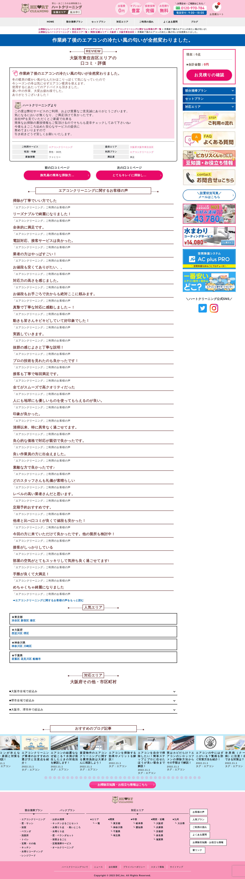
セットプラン (98, 21)
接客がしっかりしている (33, 547)
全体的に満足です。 (29, 227)
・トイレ (24, 838)
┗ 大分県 (179, 822)
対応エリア (193, 106)
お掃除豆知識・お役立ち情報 (208, 841)
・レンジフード (27, 854)
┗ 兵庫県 (158, 826)
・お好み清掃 (57, 818)
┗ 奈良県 (158, 834)
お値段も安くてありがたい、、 (38, 267)
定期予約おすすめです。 (33, 507)
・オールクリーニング (62, 846)
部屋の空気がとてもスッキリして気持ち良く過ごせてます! (61, 561)
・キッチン (25, 846)
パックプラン (67, 809)
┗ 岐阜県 (138, 822)
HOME (50, 21)
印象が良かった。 (27, 414)
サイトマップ (176, 866)
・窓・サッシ (26, 822)
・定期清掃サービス (60, 842)
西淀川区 (17, 632)
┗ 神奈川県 (116, 826)
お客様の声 (198, 810)
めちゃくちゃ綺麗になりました (38, 587)
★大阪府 (17, 629)
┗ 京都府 (158, 830)
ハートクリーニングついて (75, 866)
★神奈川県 (18, 642)
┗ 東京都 (115, 822)
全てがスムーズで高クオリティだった (44, 387)
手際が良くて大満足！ (31, 574)
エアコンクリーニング (61, 147)
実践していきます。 (29, 334)
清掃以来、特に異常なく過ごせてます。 (46, 427)
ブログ (194, 21)
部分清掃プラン (74, 21)
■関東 (111, 818)
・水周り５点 (57, 826)
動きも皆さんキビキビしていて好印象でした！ (51, 321)
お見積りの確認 (209, 75)
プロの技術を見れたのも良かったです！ (46, 361)
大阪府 (133, 147)
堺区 (26, 632)
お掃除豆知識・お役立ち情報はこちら (122, 783)
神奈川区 (17, 645)
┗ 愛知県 (138, 826)
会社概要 (113, 866)
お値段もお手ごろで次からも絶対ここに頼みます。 (55, 294)
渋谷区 (16, 620)
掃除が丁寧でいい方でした (35, 201)
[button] (45, 776)
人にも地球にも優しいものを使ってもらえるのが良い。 (58, 401)
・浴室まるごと (58, 838)
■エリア (94, 818)
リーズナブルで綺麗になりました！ (42, 214)
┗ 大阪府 (158, 822)
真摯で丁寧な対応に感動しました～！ (44, 307)
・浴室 (22, 826)
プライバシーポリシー (134, 866)
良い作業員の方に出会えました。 (40, 454)
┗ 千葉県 (115, 830)
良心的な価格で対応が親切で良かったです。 (49, 441)
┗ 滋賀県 (158, 838)
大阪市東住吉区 (145, 147)
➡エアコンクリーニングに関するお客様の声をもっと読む (48, 600)
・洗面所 (24, 834)
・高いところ (73, 826)
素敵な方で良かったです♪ (34, 467)
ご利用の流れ (146, 21)
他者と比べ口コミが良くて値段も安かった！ (49, 521)
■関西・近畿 (157, 818)
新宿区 (25, 620)
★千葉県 (17, 654)
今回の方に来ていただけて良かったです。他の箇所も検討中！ (64, 534)
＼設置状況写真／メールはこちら (209, 195)
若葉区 (16, 657)
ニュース (98, 866)
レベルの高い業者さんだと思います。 (44, 494)
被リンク (197, 849)
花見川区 (26, 657)
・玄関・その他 (27, 842)
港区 (32, 620)
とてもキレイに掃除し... (129, 175)
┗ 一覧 (96, 822)
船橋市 (37, 657)
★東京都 (17, 617)
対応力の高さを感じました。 (36, 281)
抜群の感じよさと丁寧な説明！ (38, 347)
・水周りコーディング (31, 850)
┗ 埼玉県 (115, 834)
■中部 (134, 818)
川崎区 (28, 645)
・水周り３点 (57, 830)
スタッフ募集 (157, 866)
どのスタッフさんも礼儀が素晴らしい (44, 481)
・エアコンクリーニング (32, 818)
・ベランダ (25, 830)
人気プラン (198, 818)
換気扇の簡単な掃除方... (57, 175)
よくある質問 (170, 21)
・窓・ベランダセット (62, 834)
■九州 (176, 818)
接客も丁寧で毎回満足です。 (36, 374)
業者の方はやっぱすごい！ (35, 254)
